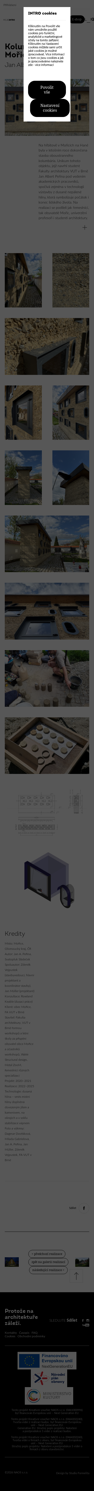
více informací (44, 64)
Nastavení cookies (49, 108)
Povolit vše (47, 90)
